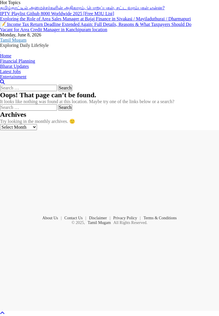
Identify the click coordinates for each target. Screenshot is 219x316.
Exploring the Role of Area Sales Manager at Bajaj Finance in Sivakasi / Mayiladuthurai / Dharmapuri (95, 18)
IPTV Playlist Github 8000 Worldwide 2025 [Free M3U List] (57, 13)
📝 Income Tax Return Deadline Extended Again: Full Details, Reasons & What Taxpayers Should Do (95, 24)
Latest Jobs (10, 71)
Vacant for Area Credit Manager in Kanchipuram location (53, 29)
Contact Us (73, 218)
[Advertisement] (109, 172)
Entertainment (13, 76)
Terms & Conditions (160, 218)
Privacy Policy (125, 218)
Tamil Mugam (13, 40)
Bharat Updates (14, 66)
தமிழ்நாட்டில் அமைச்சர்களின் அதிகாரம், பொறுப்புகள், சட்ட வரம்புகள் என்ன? (82, 7)
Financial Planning (17, 61)
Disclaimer (98, 218)
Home (5, 55)
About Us (50, 218)
